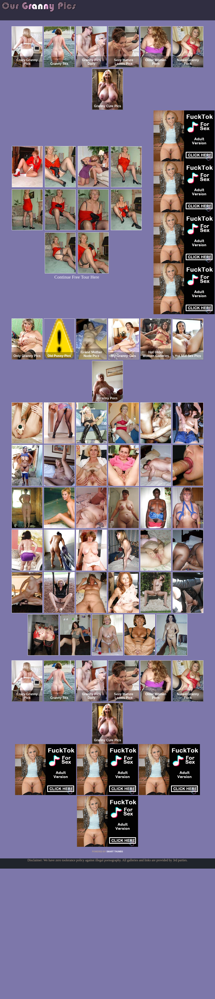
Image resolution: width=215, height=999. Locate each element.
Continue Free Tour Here (76, 277)
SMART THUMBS (114, 851)
